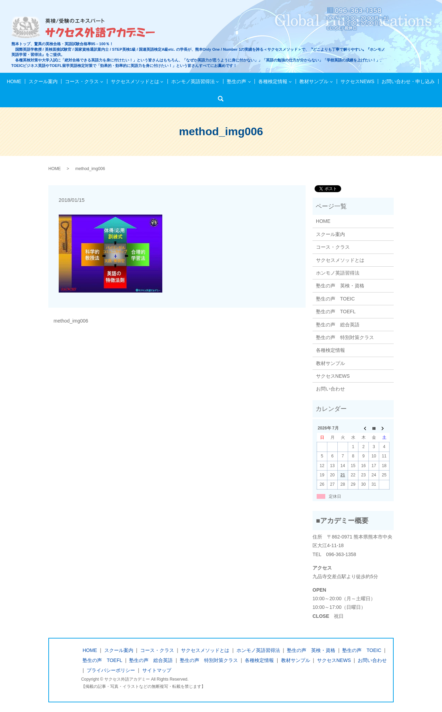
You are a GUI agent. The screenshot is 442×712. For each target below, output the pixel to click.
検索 (223, 99)
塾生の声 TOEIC (335, 298)
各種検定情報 (272, 81)
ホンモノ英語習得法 (193, 81)
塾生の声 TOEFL (336, 311)
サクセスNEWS (357, 81)
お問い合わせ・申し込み (407, 81)
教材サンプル (313, 81)
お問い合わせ (330, 389)
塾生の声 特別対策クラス (345, 337)
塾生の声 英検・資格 (340, 285)
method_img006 (71, 321)
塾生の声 (236, 81)
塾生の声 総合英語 (337, 324)
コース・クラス (82, 81)
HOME (15, 81)
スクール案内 (43, 81)
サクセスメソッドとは (135, 81)
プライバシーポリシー (111, 670)
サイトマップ (156, 670)
